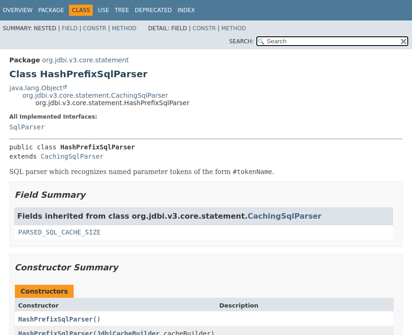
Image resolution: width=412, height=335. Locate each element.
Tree (122, 10)
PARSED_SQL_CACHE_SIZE (59, 232)
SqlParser (27, 127)
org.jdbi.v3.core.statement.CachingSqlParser (95, 95)
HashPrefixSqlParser (55, 319)
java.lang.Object (35, 88)
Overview (18, 10)
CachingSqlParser (72, 156)
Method (124, 28)
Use (103, 10)
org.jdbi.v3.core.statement (85, 60)
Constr (94, 28)
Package (51, 10)
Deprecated (153, 10)
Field (69, 28)
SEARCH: (241, 41)
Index (186, 10)
